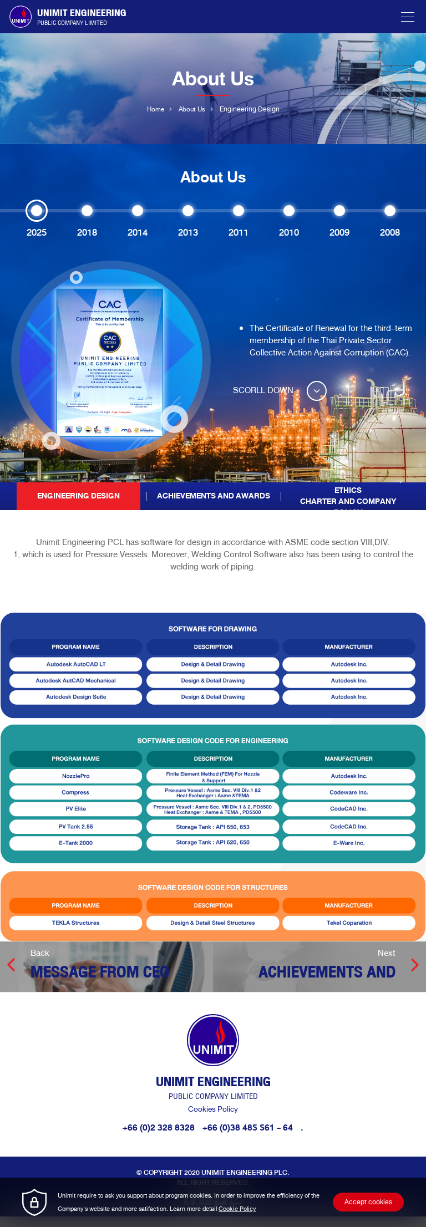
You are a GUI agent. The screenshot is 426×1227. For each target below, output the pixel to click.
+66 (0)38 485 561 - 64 (248, 1138)
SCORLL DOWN (282, 390)
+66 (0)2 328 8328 (159, 1138)
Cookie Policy (237, 1209)
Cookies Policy (213, 1119)
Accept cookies (368, 1202)
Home (154, 109)
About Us (192, 109)
